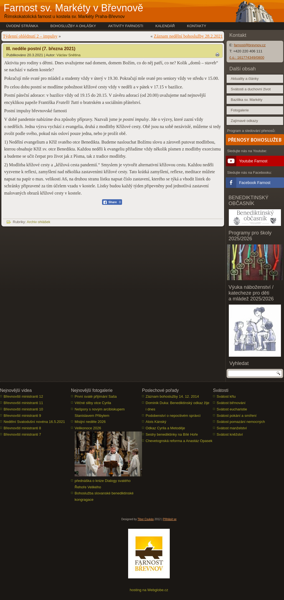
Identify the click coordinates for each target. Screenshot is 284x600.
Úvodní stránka (22, 26)
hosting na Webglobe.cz (149, 590)
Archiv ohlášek (38, 222)
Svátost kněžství (230, 434)
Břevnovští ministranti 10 (23, 409)
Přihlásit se (170, 519)
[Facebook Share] (112, 202)
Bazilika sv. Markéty (246, 100)
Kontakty (196, 26)
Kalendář (165, 26)
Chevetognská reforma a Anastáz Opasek (179, 441)
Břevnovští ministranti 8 (22, 428)
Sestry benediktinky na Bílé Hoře (172, 434)
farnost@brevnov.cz (250, 45)
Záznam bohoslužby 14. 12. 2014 (172, 396)
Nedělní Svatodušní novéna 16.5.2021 (34, 422)
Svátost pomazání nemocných (241, 422)
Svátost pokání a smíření (237, 415)
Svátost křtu (226, 396)
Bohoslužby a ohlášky (73, 26)
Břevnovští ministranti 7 (22, 434)
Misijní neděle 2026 (90, 422)
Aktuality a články (244, 78)
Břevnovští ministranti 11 (23, 403)
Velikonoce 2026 (88, 428)
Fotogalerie (240, 110)
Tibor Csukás (146, 519)
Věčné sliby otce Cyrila (93, 403)
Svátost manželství (232, 428)
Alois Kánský (156, 422)
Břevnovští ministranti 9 (22, 415)
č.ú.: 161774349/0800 (246, 57)
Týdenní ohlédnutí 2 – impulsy (30, 36)
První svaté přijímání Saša (96, 396)
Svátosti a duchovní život (251, 89)
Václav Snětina (69, 55)
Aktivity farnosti (125, 26)
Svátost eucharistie (232, 409)
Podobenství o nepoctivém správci (173, 415)
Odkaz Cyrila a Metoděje (165, 428)
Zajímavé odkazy (244, 121)
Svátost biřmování (231, 403)
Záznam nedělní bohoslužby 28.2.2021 (188, 36)
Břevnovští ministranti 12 (23, 396)
